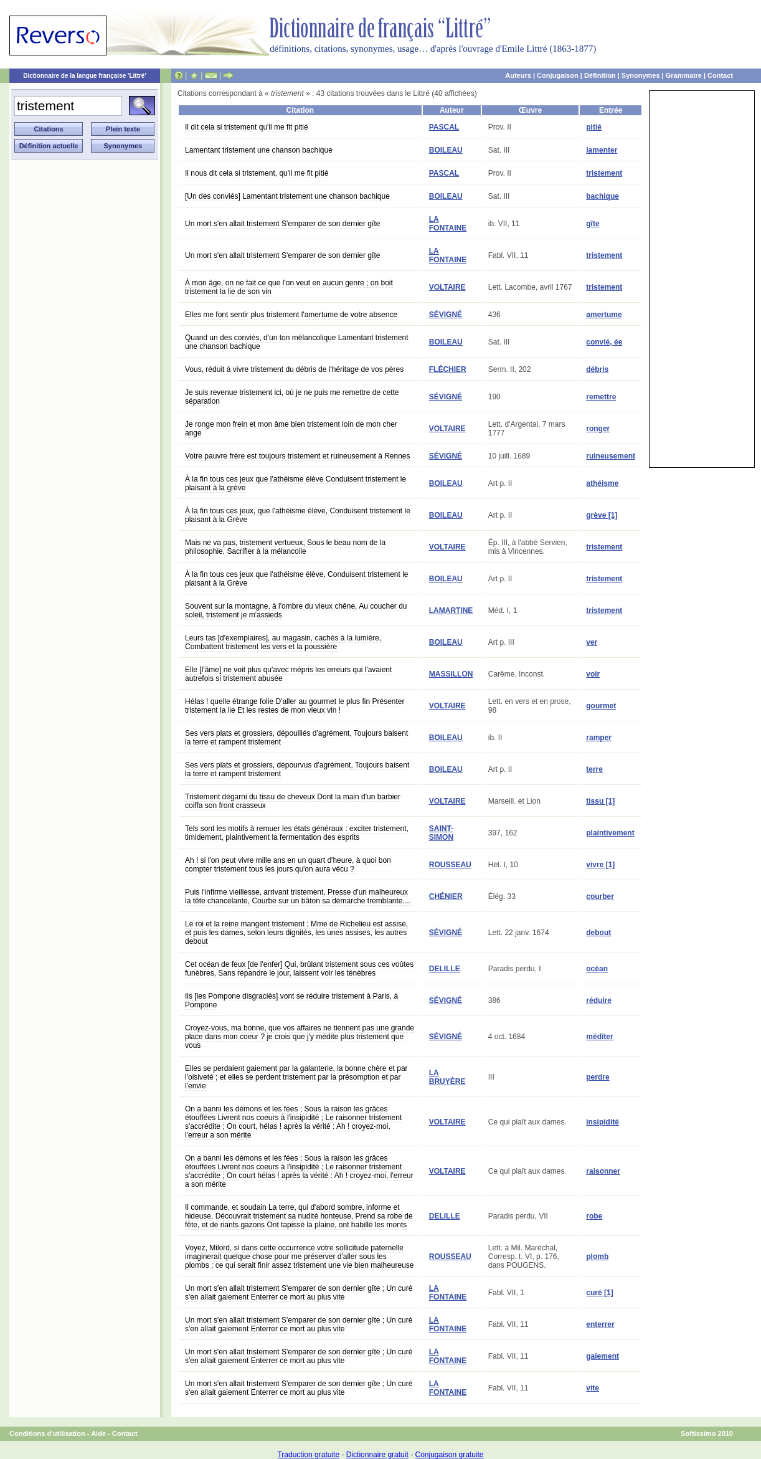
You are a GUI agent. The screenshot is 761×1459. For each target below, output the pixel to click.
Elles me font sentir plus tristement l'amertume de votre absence (291, 314)
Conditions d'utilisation (47, 1433)
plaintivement (610, 833)
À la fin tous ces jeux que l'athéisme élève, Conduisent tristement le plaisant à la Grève (296, 578)
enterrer (600, 1324)
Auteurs (518, 75)
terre (594, 769)
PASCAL (444, 127)
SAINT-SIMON (441, 833)
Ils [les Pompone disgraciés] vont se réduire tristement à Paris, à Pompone (291, 1000)
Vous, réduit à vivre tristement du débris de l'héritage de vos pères (294, 369)
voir (593, 674)
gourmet (601, 705)
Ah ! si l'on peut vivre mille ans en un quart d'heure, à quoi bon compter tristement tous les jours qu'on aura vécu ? (288, 864)
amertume (604, 314)
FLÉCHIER (447, 369)
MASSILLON (451, 674)
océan (597, 968)
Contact (720, 75)
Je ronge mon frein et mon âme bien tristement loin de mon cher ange (291, 428)
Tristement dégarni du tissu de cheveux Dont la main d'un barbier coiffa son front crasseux (292, 801)
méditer (599, 1036)
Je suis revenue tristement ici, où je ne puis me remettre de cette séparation (292, 397)
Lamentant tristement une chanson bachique (259, 150)
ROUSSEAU (450, 864)
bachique (602, 196)
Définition (600, 75)
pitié (594, 127)
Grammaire (684, 75)
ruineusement (610, 456)
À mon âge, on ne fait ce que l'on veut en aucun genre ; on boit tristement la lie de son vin (289, 287)
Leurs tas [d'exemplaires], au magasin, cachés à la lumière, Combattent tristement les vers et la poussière (283, 642)
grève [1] (601, 515)
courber (600, 896)
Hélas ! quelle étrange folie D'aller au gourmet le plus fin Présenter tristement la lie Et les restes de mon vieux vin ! (294, 706)
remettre (601, 396)
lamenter (601, 150)
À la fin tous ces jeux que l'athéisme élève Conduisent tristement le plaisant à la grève (295, 483)
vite (592, 1388)
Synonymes (641, 75)
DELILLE (444, 968)
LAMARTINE (451, 610)
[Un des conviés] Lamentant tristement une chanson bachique (287, 196)
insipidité (602, 1122)
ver (591, 642)
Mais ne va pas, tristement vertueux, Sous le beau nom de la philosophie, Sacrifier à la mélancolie (285, 547)
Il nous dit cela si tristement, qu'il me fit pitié (256, 173)
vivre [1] (600, 864)
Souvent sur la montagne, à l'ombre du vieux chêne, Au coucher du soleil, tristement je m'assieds (296, 610)
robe (594, 1216)
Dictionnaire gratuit (377, 1454)
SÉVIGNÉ (445, 314)
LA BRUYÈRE (447, 1077)
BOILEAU (446, 150)
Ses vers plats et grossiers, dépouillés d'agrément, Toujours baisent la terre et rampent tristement (296, 737)
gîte (592, 223)
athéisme (602, 483)
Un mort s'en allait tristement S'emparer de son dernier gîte (282, 223)
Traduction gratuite (308, 1454)
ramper (599, 737)
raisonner (603, 1171)
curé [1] (599, 1292)
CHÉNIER (446, 896)
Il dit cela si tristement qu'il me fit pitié (246, 127)
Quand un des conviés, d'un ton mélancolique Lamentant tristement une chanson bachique (297, 342)
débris (597, 369)
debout (598, 932)
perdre (597, 1077)
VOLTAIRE (447, 287)
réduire (599, 1000)
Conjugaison (558, 75)
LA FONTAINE (447, 223)
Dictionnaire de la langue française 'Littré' (84, 75)
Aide (98, 1433)
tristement (604, 173)
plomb (597, 1256)
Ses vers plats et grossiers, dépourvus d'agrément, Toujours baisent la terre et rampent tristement (297, 769)
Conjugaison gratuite (449, 1454)
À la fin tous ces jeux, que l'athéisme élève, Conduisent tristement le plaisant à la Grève (297, 515)
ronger (598, 428)
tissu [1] (600, 801)
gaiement (602, 1356)
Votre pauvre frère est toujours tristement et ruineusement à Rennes (297, 456)
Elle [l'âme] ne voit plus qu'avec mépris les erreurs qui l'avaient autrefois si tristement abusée (288, 674)
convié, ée (604, 342)
